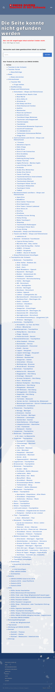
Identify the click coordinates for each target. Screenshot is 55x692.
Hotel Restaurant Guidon (26, 106)
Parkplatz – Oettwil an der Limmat (30, 513)
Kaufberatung (16, 87)
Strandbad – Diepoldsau (26, 496)
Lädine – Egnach (23, 292)
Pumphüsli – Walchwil (25, 452)
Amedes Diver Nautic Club (27, 94)
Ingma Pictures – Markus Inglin (28, 163)
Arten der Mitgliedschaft (20, 622)
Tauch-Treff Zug (23, 174)
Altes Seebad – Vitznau (25, 341)
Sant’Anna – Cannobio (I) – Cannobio (30, 555)
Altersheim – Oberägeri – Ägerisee (30, 539)
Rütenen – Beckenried (25, 357)
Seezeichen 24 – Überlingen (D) (29, 310)
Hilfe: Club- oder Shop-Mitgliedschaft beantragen (30, 595)
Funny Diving (22, 218)
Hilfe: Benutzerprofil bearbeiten (23, 593)
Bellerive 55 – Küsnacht (26, 371)
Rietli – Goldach (23, 301)
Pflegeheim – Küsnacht (25, 387)
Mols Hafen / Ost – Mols (26, 475)
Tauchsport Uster (23, 188)
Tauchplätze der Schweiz (21, 257)
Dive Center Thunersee (26, 202)
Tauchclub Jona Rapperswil (27, 119)
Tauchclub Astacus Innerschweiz (29, 176)
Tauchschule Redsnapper (26, 224)
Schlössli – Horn (23, 306)
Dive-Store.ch (22, 208)
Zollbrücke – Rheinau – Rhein (28, 499)
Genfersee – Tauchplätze (23, 322)
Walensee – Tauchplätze (23, 466)
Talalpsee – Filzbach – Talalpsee (29, 534)
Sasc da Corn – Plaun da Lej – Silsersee (32, 529)
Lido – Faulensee (23, 426)
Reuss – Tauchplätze (22, 503)
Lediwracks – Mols (24, 473)
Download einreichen (22, 564)
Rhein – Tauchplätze (21, 491)
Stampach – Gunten (24, 429)
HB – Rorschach (23, 283)
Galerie (11, 576)
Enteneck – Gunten (24, 413)
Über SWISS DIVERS (18, 571)
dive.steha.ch (22, 99)
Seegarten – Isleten (24, 359)
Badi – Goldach (22, 265)
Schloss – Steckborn (24, 304)
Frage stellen (19, 84)
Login (6, 676)
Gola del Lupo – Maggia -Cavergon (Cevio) (33, 548)
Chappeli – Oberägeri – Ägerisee (29, 545)
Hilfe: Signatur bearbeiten (21, 608)
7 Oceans (20, 142)
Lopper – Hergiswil (24, 350)
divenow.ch (21, 101)
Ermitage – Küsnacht (25, 376)
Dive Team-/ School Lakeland (28, 206)
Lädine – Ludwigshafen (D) (27, 294)
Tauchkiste (21, 124)
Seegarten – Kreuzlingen (26, 308)
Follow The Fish (23, 160)
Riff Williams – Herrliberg (26, 389)
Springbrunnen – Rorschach (27, 315)
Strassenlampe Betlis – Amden (28, 482)
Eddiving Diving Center (26, 158)
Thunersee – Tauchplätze (23, 408)
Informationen (13, 79)
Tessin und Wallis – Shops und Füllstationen (31, 234)
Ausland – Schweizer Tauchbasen (27, 238)
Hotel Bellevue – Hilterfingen (28, 422)
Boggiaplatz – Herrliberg (26, 373)
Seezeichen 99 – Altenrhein (27, 313)
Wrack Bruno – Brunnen (26, 366)
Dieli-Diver (21, 149)
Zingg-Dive (21, 135)
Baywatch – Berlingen (25, 272)
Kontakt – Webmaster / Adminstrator (25, 636)
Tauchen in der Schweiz (17, 67)
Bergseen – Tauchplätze (23, 520)
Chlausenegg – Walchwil (26, 443)
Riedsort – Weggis (24, 355)
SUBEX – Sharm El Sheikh (26, 253)
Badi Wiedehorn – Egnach (26, 269)
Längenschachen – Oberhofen (28, 424)
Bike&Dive (21, 199)
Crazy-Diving (22, 229)
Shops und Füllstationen (20, 89)
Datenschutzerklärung (12, 669)
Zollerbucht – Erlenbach (26, 405)
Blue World (21, 96)
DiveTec (20, 211)
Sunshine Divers (23, 115)
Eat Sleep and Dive (24, 103)
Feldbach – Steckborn (25, 276)
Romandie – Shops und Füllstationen (28, 231)
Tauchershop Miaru (24, 179)
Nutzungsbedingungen (16, 620)
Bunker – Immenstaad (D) (26, 274)
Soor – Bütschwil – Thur (26, 518)
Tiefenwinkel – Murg (24, 485)
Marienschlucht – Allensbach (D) (29, 297)
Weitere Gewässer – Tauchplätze (26, 536)
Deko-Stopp (21, 147)
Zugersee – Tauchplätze (23, 438)
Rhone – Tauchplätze (22, 506)
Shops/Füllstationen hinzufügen (26, 255)
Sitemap (11, 639)
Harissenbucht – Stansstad (27, 346)
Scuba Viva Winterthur (25, 170)
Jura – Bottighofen (24, 285)
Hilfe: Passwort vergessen (21, 602)
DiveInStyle (21, 156)
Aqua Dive (21, 197)
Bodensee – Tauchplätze (23, 260)
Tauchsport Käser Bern (26, 227)
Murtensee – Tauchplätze (23, 489)
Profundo (20, 167)
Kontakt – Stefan (17, 634)
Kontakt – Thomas (18, 632)
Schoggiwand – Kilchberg (26, 392)
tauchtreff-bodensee (25, 128)
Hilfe (10, 588)
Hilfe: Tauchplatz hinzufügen (22, 610)
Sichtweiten (15, 574)
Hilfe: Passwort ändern (20, 599)
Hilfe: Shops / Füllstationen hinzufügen (26, 613)
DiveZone (20, 213)
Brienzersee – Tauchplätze (24, 464)
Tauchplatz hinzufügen (23, 559)
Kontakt (11, 629)
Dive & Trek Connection (26, 151)
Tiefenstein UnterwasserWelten (29, 133)
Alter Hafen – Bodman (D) (26, 262)
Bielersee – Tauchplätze (23, 433)
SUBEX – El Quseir (23, 248)
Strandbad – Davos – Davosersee (29, 531)
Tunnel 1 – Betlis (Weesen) (27, 487)
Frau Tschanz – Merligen (26, 415)
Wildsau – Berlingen (24, 320)
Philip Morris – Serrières (26, 332)
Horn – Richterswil (24, 380)
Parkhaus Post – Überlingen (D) (29, 299)
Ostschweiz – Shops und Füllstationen (28, 92)
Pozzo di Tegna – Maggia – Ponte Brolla (32, 552)
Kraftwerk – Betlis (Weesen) (27, 471)
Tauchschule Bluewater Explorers (30, 126)
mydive (19, 108)
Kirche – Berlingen (24, 288)
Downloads (15, 561)
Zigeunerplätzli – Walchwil (27, 459)
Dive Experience (23, 204)
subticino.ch (21, 236)
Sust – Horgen (22, 396)
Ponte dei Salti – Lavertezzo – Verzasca (32, 550)
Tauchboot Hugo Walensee (27, 117)
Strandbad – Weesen (25, 480)
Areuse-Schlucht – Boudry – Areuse (30, 543)
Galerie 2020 (16, 585)
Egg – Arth (21, 445)
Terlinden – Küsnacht (25, 399)
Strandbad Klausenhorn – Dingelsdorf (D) (32, 317)
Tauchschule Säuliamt (25, 181)
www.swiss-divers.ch (11, 662)
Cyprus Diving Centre (25, 241)
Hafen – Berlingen (23, 281)
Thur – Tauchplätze (21, 515)
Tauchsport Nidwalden (25, 186)
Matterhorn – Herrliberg (26, 385)
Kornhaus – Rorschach (25, 290)
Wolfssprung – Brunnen (26, 364)
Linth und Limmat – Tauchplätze (26, 508)
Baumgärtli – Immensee (26, 441)
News (10, 74)
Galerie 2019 (16, 583)
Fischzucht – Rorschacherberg (28, 278)
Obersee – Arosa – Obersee (27, 527)
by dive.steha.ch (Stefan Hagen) (19, 688)
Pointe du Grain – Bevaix (26, 336)
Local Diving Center (24, 165)
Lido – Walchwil (23, 450)
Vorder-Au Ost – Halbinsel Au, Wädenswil (32, 401)
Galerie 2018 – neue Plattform (22, 581)
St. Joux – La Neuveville (26, 436)
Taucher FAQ (16, 82)
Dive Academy (22, 154)
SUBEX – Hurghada (24, 250)
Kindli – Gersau (22, 348)
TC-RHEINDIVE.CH (24, 131)
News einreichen (17, 77)
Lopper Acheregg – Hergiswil (28, 353)
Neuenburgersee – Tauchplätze (26, 329)
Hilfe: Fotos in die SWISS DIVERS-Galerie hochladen (31, 597)
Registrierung (9, 678)
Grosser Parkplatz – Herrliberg (28, 378)
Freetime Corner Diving (26, 215)
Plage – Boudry (22, 334)
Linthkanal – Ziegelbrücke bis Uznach (31, 510)
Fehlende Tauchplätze (22, 557)
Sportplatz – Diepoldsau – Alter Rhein (31, 494)
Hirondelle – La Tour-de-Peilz (28, 324)
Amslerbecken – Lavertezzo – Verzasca (32, 541)
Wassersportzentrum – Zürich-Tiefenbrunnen (34, 403)
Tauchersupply (22, 122)
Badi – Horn (21, 267)
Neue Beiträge (16, 72)
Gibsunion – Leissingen (25, 417)
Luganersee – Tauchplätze (24, 461)
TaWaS (19, 190)
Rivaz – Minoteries (24, 327)
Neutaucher (21, 110)
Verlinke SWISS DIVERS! (20, 617)
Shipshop (20, 222)
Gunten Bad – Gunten (25, 420)
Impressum (12, 625)
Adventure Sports (23, 144)
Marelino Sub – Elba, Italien (27, 243)
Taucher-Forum (14, 69)
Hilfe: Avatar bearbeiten (20, 590)
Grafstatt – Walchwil (25, 448)
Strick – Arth (21, 457)
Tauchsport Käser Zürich (26, 183)
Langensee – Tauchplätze (23, 431)
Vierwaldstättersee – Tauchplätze (27, 339)
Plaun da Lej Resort (24, 112)
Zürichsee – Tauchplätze (23, 369)
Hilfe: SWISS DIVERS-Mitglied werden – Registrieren (31, 615)
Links (13, 566)
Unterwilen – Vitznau (25, 362)
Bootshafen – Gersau (25, 343)
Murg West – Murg (24, 478)
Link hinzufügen (20, 569)
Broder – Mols (22, 469)
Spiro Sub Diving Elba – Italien (28, 246)
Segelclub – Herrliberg (25, 394)
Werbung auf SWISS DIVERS (18, 627)
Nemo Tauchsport (23, 220)
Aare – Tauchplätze (21, 501)
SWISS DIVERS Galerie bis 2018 (23, 578)
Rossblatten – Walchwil (26, 455)
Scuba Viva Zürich (24, 172)
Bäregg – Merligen (24, 410)
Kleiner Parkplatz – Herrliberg (28, 383)
